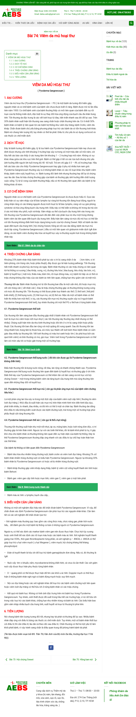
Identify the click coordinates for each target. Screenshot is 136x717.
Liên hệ (109, 23)
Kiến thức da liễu (25, 23)
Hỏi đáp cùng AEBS (69, 23)
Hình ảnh (97, 23)
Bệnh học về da (51, 32)
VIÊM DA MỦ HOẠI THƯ (19, 57)
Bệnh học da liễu (46, 23)
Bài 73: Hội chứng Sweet (18, 659)
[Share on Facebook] (51, 647)
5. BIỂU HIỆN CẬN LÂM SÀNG (26, 74)
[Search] (131, 23)
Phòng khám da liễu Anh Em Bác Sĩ (119, 695)
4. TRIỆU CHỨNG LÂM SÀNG (25, 70)
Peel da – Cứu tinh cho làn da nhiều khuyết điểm (122, 100)
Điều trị (7, 23)
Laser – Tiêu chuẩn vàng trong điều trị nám (123, 114)
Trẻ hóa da (111, 79)
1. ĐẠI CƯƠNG (19, 61)
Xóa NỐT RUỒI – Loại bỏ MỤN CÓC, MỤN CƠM (123, 150)
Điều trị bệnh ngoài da (116, 74)
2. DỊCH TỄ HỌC (20, 64)
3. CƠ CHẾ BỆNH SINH (23, 67)
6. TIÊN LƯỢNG (19, 77)
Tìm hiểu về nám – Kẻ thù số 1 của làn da (122, 138)
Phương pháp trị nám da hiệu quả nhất (123, 126)
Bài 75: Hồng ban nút (85, 659)
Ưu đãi (85, 23)
